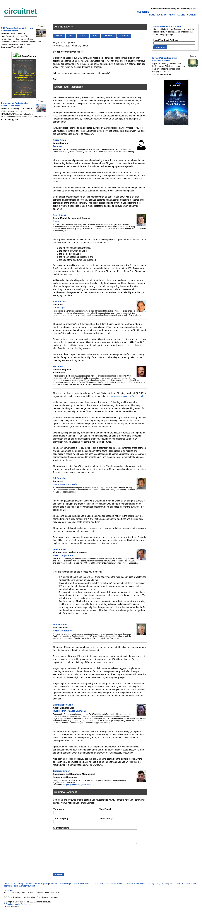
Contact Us (64, 886)
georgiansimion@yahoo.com (78, 785)
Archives (29, 886)
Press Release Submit (136, 886)
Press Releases (118, 886)
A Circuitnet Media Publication (17, 907)
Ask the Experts (41, 886)
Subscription (174, 886)
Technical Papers (189, 886)
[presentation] (67, 861)
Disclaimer (98, 886)
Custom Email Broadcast (81, 886)
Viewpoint (30, 888)
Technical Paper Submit (14, 888)
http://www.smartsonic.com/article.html (125, 396)
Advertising (18, 886)
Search (165, 886)
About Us (8, 886)
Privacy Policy (154, 886)
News (107, 886)
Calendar (53, 886)
